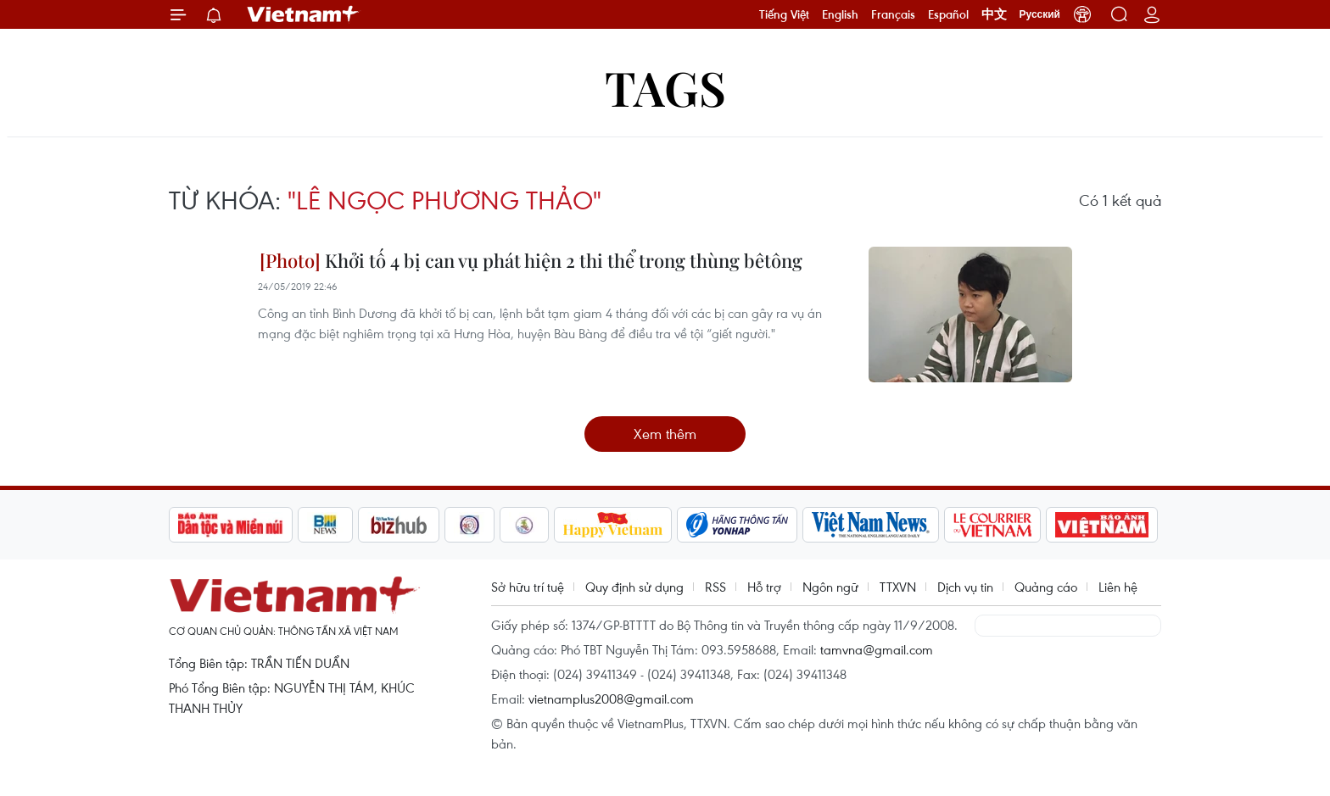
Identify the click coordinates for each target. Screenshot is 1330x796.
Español (948, 14)
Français (893, 14)
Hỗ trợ (764, 586)
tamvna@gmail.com (876, 649)
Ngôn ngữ (830, 586)
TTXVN (898, 586)
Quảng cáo (1045, 586)
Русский (1040, 14)
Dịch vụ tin (965, 586)
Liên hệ (1117, 586)
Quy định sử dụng (634, 586)
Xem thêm (665, 433)
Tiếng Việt (784, 14)
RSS (715, 586)
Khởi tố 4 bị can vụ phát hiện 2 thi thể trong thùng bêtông (531, 260)
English (840, 14)
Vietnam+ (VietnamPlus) (303, 14)
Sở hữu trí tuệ (527, 586)
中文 (994, 14)
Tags (665, 87)
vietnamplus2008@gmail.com (611, 698)
